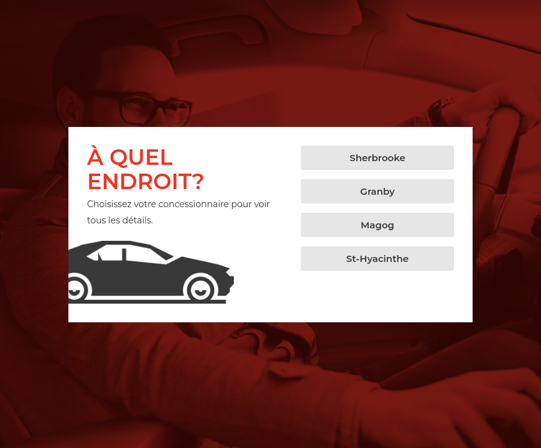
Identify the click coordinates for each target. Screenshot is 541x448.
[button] (377, 158)
